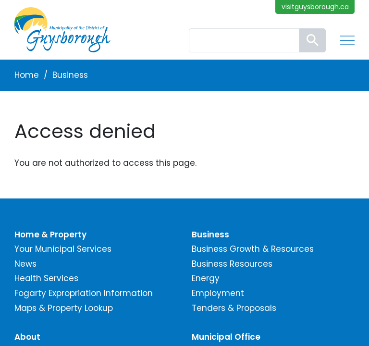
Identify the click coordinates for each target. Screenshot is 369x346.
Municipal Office (226, 337)
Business (70, 75)
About (27, 337)
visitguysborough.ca (315, 7)
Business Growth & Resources (253, 249)
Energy (206, 278)
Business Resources (232, 264)
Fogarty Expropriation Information (83, 293)
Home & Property (50, 234)
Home (26, 75)
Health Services (46, 278)
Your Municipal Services (62, 249)
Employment (218, 293)
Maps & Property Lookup (63, 308)
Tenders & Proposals (234, 308)
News (25, 264)
